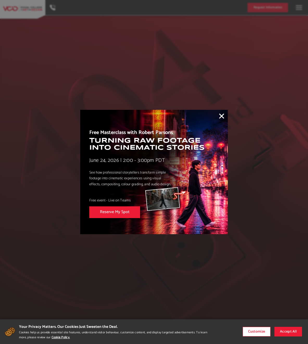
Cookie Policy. (61, 337)
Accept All (288, 332)
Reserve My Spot (114, 211)
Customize (256, 332)
